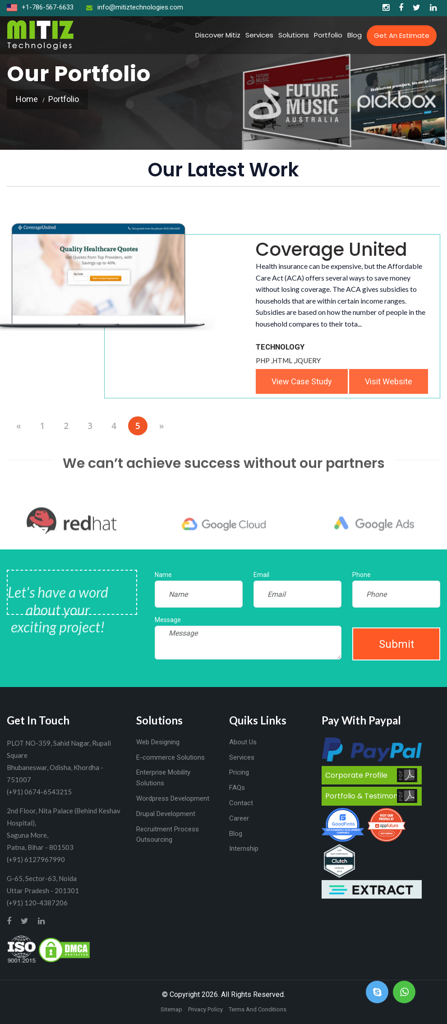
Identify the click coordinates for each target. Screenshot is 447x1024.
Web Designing (158, 742)
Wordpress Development (172, 798)
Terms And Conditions (257, 1009)
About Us (243, 742)
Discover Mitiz (217, 35)
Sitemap (171, 1009)
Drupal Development (165, 814)
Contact (241, 803)
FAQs (237, 788)
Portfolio (328, 35)
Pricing (239, 772)
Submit (396, 644)
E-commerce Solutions (170, 757)
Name (163, 574)
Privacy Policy (205, 1009)
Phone (361, 574)
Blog (354, 35)
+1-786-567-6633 (40, 7)
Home (27, 99)
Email (261, 574)
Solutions (293, 35)
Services (259, 35)
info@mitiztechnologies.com (134, 7)
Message (168, 619)
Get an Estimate (401, 35)
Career (239, 818)
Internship (243, 848)
